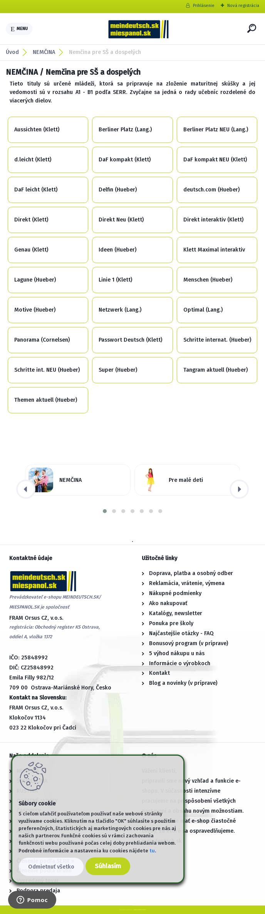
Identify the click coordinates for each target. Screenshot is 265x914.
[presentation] (25, 489)
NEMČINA (44, 52)
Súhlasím (108, 866)
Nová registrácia (243, 5)
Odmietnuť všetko (51, 867)
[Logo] (138, 29)
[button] (104, 511)
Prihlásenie (204, 5)
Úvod (12, 52)
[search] (251, 28)
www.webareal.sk (140, 910)
